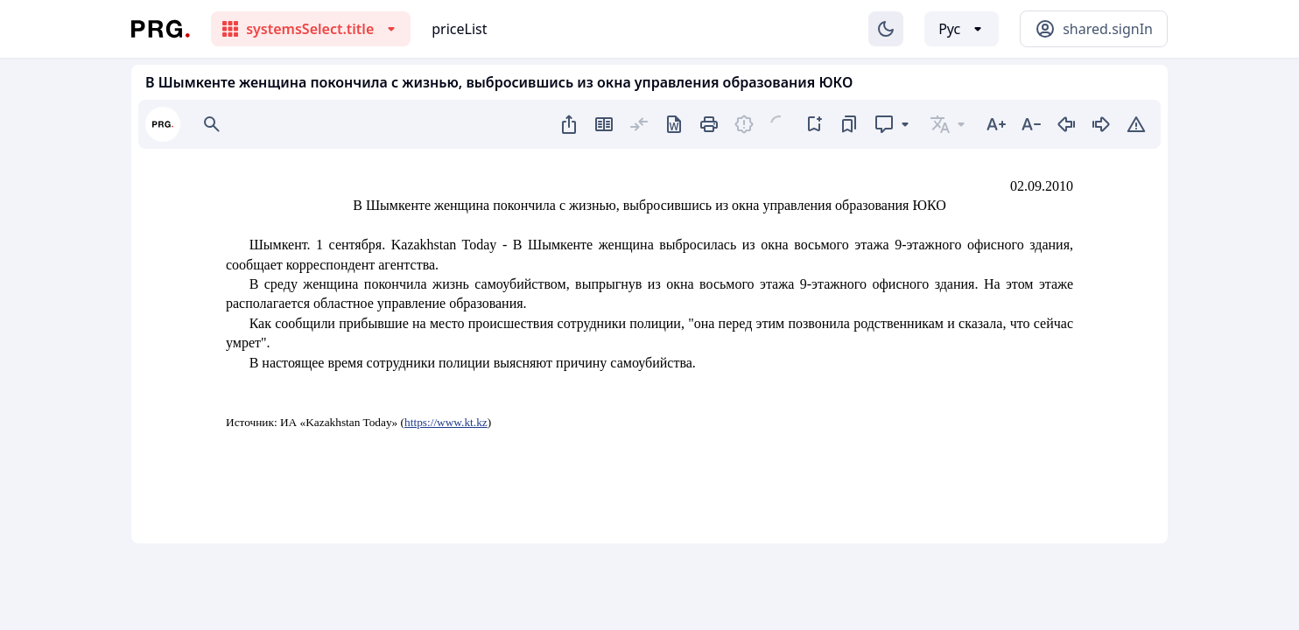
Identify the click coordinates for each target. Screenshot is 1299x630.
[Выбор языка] (961, 28)
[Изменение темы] (885, 28)
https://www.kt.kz (446, 422)
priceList (459, 28)
